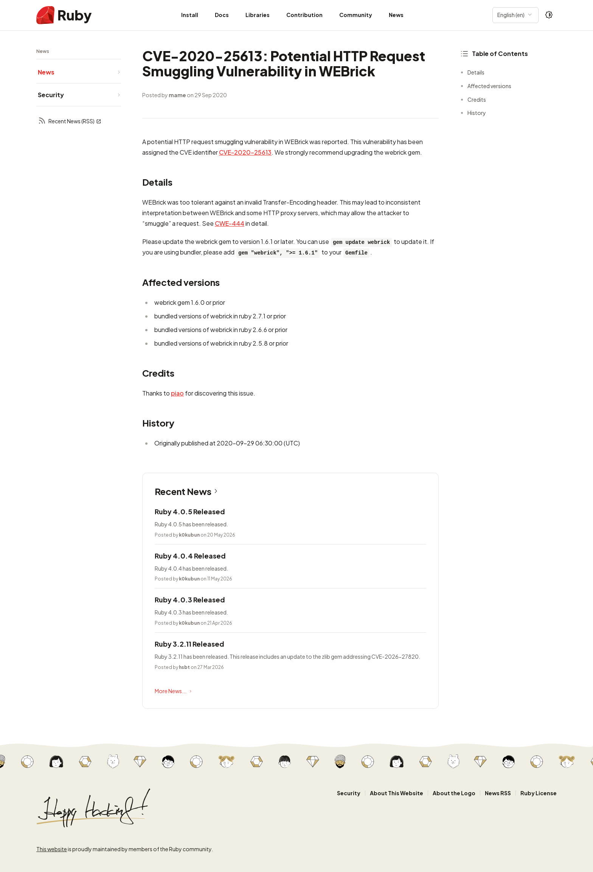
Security (348, 793)
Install (189, 14)
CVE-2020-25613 (245, 152)
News (396, 14)
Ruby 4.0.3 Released (190, 599)
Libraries (257, 14)
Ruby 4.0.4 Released (190, 555)
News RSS (498, 793)
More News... (174, 691)
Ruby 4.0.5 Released (190, 511)
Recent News (187, 491)
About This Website (396, 793)
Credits (476, 99)
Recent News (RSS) (69, 121)
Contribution (304, 14)
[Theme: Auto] (549, 15)
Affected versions (489, 85)
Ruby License (538, 793)
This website (51, 849)
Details (475, 72)
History (476, 112)
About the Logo (454, 793)
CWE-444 (229, 223)
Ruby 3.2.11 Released (189, 643)
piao (177, 393)
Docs (222, 14)
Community (355, 14)
